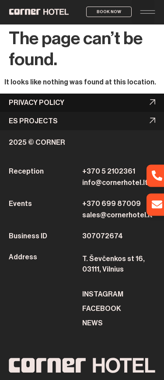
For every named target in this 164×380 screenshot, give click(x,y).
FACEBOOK (101, 308)
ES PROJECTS (33, 121)
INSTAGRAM (102, 294)
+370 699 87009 (111, 203)
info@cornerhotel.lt (115, 182)
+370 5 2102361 (108, 171)
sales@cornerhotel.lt (117, 215)
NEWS (92, 323)
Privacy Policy (36, 102)
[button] (143, 11)
